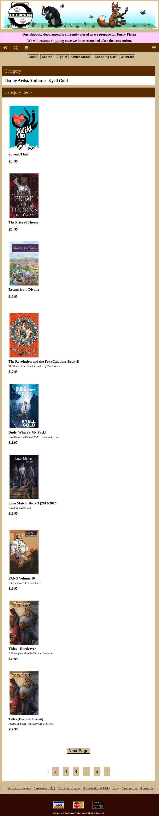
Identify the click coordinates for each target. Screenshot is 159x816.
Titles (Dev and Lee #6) (25, 719)
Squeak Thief (18, 154)
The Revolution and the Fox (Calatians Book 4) (43, 361)
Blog (115, 788)
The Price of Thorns (23, 222)
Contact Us (129, 788)
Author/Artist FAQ (96, 788)
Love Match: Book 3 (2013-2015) (33, 503)
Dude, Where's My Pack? (27, 432)
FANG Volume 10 (21, 578)
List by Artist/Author (23, 80)
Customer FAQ (44, 788)
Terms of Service (19, 788)
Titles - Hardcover (22, 649)
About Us (147, 788)
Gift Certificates (69, 788)
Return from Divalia (23, 290)
